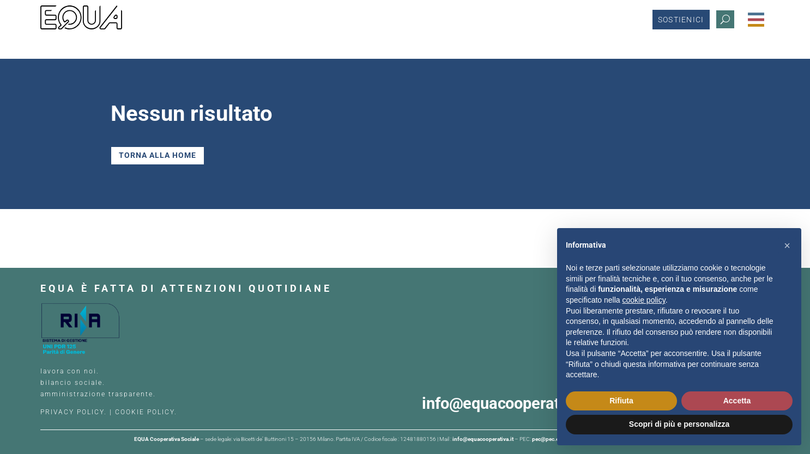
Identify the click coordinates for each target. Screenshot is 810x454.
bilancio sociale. (72, 382)
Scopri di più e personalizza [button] (679, 424)
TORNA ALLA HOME (157, 155)
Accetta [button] (737, 400)
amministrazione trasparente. (98, 394)
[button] (787, 245)
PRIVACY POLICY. (73, 412)
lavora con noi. (71, 371)
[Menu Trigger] (756, 20)
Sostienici (681, 19)
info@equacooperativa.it (512, 403)
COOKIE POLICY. (146, 412)
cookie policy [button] (644, 300)
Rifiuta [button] (621, 400)
